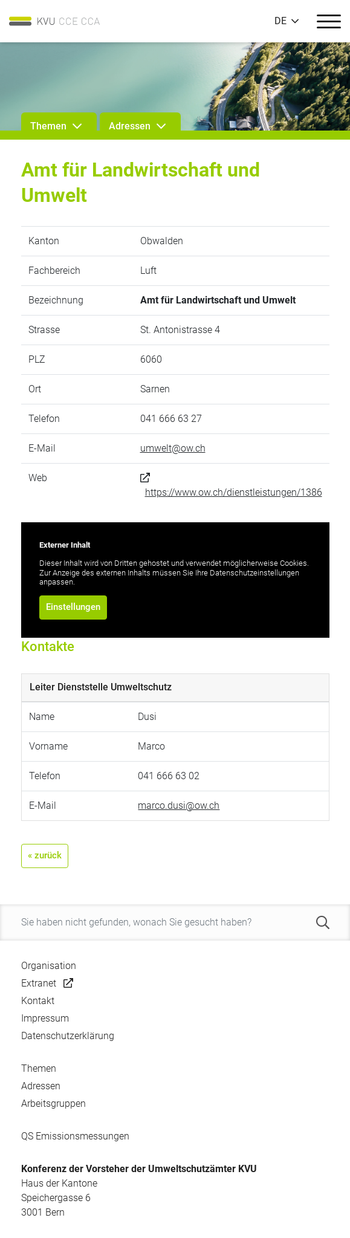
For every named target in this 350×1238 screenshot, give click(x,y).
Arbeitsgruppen (53, 1103)
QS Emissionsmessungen (75, 1136)
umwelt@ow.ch (173, 448)
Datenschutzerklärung (67, 1036)
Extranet (38, 983)
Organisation (48, 965)
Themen (38, 1068)
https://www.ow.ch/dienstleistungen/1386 (233, 492)
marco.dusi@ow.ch (178, 805)
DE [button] (280, 21)
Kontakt (37, 1000)
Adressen (40, 1086)
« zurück (45, 855)
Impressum (45, 1018)
